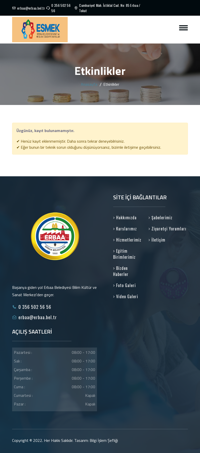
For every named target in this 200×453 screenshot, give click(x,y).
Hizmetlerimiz (127, 240)
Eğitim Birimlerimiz (124, 254)
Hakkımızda (125, 217)
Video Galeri (125, 296)
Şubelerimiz (160, 217)
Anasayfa (89, 84)
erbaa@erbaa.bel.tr (31, 8)
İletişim (156, 240)
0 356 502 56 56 (60, 8)
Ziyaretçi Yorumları (167, 229)
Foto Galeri (124, 285)
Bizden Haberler (121, 271)
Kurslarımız (125, 229)
